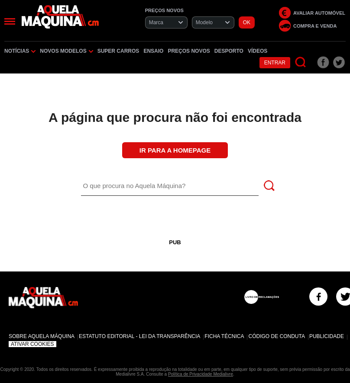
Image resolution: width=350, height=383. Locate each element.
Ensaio (153, 51)
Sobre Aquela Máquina (42, 336)
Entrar (274, 63)
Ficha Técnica (224, 336)
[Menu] (9, 21)
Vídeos (257, 51)
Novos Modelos (66, 51)
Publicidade (326, 336)
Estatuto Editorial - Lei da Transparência (139, 336)
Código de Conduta (276, 336)
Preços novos (189, 51)
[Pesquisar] (301, 62)
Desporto (228, 51)
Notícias (20, 51)
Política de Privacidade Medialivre (200, 374)
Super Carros (118, 51)
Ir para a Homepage (175, 150)
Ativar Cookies (32, 344)
